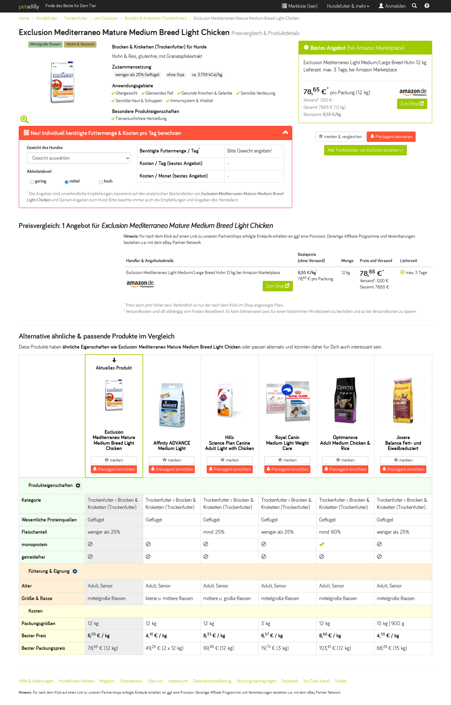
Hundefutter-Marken (76, 681)
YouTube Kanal (316, 681)
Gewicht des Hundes (45, 147)
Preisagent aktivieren (391, 136)
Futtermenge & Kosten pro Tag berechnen (102, 133)
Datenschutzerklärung (212, 681)
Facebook (290, 681)
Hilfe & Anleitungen (36, 681)
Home (24, 18)
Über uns (155, 681)
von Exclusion (106, 18)
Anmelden (392, 6)
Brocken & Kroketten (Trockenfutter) (156, 18)
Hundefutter (46, 18)
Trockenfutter (75, 18)
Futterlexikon (131, 681)
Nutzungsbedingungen (256, 681)
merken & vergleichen (340, 136)
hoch (105, 181)
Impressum (178, 681)
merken (114, 460)
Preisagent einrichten (114, 469)
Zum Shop (412, 103)
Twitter (341, 681)
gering (38, 181)
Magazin (107, 681)
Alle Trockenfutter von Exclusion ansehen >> (365, 150)
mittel (72, 181)
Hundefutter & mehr (348, 6)
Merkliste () (300, 6)
